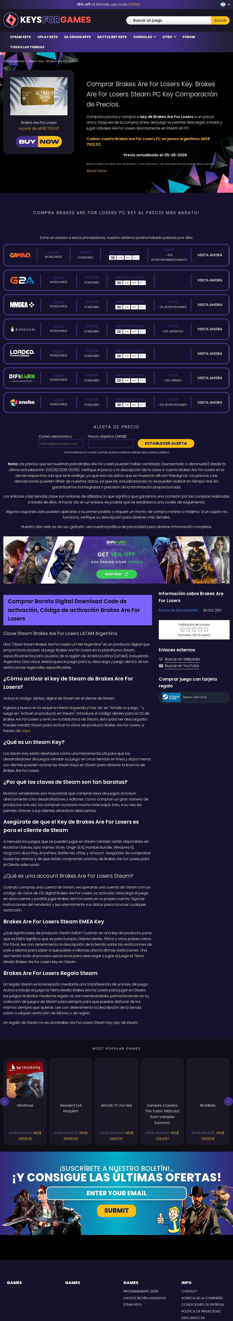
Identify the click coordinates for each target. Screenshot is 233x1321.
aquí (26, 689)
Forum (189, 37)
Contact (189, 1249)
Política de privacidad (201, 1269)
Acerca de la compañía (202, 1256)
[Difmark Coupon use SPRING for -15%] (116, 539)
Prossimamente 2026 (140, 1249)
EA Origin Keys (77, 37)
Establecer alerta (166, 443)
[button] (4, 1060)
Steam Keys (20, 37)
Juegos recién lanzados (144, 1256)
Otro (169, 37)
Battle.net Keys (112, 37)
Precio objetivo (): (107, 436)
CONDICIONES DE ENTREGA (202, 1263)
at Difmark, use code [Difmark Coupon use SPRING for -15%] (108, 4)
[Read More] (155, 171)
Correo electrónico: (55, 436)
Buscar (220, 20)
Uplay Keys (48, 37)
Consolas (144, 37)
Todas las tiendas (27, 47)
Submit (116, 1169)
